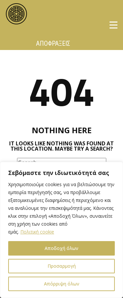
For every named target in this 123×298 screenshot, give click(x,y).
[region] (61, 230)
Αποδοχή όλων (61, 248)
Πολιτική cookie (37, 232)
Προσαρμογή (62, 266)
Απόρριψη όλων (61, 284)
